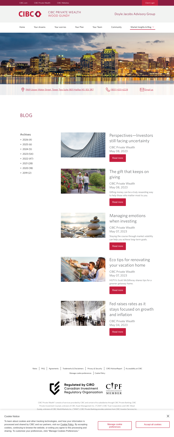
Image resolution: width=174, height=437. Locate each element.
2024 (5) (27, 149)
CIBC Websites (63, 3)
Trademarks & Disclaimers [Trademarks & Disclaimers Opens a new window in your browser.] (73, 368)
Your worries (60, 27)
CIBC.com (23, 3)
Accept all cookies (152, 424)
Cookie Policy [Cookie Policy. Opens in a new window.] (67, 424)
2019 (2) (27, 173)
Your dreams (39, 27)
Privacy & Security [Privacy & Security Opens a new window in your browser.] (95, 368)
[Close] (168, 416)
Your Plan (79, 27)
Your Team (97, 27)
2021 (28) (28, 163)
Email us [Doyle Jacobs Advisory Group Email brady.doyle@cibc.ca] (149, 89)
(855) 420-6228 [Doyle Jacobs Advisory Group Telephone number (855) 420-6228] (119, 89)
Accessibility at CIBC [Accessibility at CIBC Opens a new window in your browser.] (134, 368)
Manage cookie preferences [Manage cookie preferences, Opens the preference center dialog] (114, 425)
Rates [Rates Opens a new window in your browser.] (35, 368)
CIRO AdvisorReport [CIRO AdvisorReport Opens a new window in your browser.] (114, 368)
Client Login (150, 3)
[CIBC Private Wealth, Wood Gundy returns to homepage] (65, 14)
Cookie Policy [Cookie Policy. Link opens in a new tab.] (100, 373)
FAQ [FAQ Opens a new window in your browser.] (43, 368)
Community (116, 27)
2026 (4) (27, 139)
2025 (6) (27, 144)
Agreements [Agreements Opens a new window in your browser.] (54, 368)
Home (22, 27)
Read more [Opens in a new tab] (117, 158)
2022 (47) (28, 158)
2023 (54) (28, 154)
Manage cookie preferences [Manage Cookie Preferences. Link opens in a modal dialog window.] (80, 373)
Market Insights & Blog (143, 27)
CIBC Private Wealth (42, 3)
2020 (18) (28, 168)
